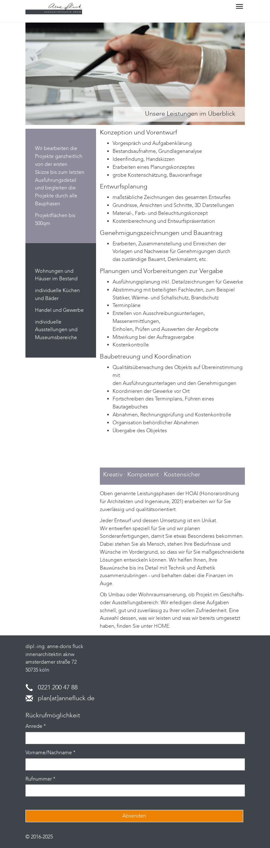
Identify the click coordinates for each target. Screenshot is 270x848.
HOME (161, 626)
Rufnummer (40, 779)
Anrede (35, 726)
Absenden (134, 816)
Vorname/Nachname (50, 752)
